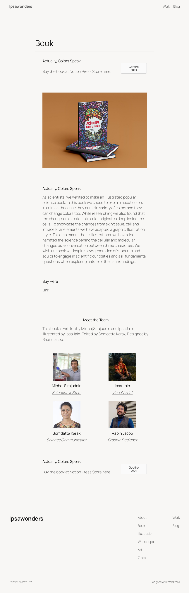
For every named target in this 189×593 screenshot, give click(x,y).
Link (45, 290)
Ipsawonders (20, 6)
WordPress (173, 582)
